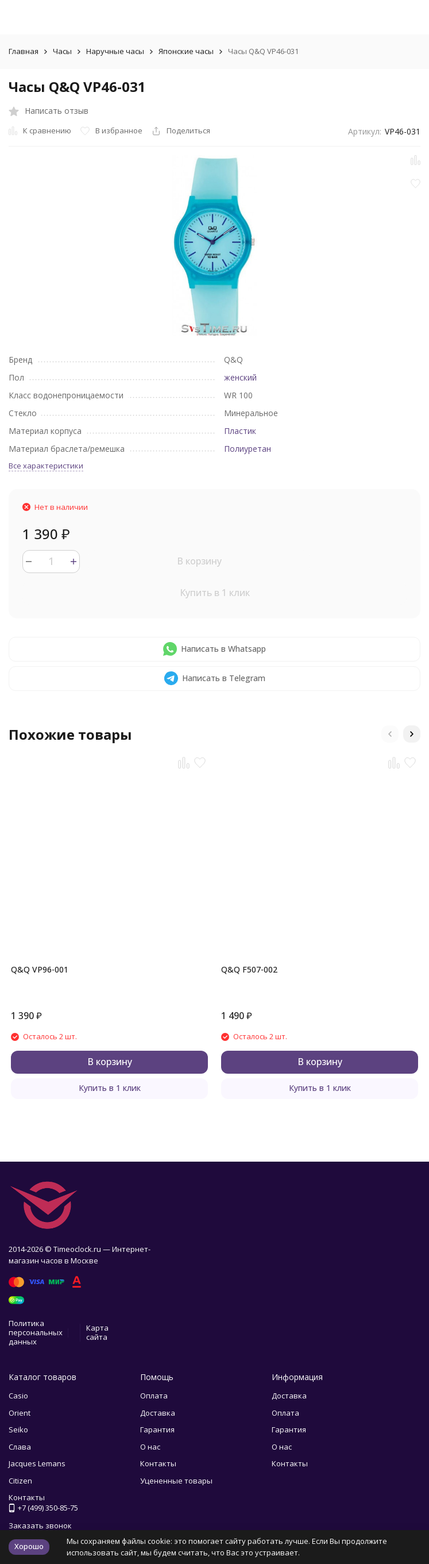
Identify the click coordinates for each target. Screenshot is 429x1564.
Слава (20, 1447)
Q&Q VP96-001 (39, 969)
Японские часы (186, 51)
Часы (62, 51)
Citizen (20, 1480)
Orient (19, 1413)
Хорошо (29, 1546)
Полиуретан (247, 448)
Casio (18, 1395)
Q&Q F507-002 (249, 969)
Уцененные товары (176, 1480)
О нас (150, 1447)
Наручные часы (115, 51)
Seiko (18, 1429)
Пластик (240, 430)
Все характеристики (46, 465)
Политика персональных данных (36, 1332)
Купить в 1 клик (215, 592)
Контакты (158, 1463)
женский (240, 377)
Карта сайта (97, 1332)
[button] (390, 734)
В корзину (199, 561)
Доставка (157, 1413)
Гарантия (157, 1429)
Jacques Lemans (37, 1463)
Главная (23, 51)
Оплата (154, 1395)
